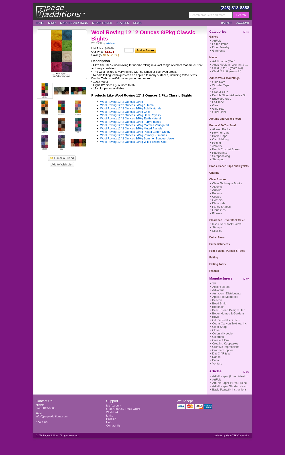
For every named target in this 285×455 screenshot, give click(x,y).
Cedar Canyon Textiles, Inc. (230, 323)
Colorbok (218, 336)
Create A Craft (221, 340)
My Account (113, 405)
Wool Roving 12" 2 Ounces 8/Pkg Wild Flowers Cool (133, 141)
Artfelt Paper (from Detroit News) (233, 376)
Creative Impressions (225, 346)
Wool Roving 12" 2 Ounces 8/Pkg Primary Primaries (133, 135)
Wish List (112, 412)
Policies (111, 419)
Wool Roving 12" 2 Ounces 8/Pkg (121, 101)
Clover (216, 330)
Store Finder (102, 22)
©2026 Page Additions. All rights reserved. (57, 435)
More (246, 32)
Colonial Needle (222, 333)
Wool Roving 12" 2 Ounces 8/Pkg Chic (125, 111)
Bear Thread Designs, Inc (228, 310)
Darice (216, 356)
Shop (52, 22)
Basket (226, 22)
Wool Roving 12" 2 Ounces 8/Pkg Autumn (127, 105)
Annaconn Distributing (226, 293)
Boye (215, 316)
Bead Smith (219, 303)
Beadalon (218, 306)
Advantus (218, 290)
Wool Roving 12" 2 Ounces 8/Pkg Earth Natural (130, 118)
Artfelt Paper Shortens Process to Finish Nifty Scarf (245, 386)
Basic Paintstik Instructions (229, 389)
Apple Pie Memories (225, 296)
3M (214, 283)
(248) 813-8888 (234, 7)
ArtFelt (216, 379)
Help (109, 422)
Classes (122, 22)
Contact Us (44, 401)
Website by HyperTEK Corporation (231, 435)
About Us (41, 422)
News (137, 22)
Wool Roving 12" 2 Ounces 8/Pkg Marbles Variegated (134, 125)
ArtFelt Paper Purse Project (229, 383)
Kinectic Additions (74, 22)
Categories (218, 31)
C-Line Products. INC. (226, 320)
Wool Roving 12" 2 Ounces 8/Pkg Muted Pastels (131, 128)
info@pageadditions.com (51, 416)
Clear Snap (219, 326)
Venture (217, 363)
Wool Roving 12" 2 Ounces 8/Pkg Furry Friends (130, 121)
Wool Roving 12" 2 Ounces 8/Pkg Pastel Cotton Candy (135, 131)
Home (40, 22)
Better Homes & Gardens (228, 313)
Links (109, 415)
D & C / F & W (221, 353)
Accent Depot (221, 286)
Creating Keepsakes (225, 343)
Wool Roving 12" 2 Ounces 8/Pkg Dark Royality (130, 115)
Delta (215, 360)
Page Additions (60, 11)
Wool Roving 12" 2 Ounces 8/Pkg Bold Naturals (130, 108)
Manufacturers (220, 278)
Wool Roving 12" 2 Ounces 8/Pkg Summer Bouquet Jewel (137, 138)
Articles (215, 371)
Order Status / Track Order (123, 409)
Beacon (217, 300)
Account (242, 22)
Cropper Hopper (222, 350)
